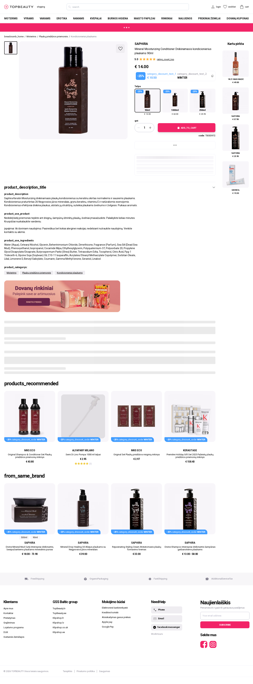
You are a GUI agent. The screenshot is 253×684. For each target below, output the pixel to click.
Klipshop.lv (58, 622)
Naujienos (185, 18)
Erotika (62, 18)
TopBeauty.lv (59, 608)
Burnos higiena (118, 18)
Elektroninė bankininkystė (115, 607)
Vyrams (29, 18)
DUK (6, 632)
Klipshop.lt (58, 618)
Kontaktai (8, 613)
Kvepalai (96, 18)
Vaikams (45, 18)
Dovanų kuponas (238, 18)
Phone (159, 610)
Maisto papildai (144, 18)
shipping (41, 7)
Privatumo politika (86, 671)
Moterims (11, 18)
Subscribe (225, 624)
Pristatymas (9, 618)
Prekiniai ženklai (209, 18)
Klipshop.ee (59, 632)
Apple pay (107, 622)
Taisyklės (67, 671)
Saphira (141, 44)
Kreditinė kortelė (110, 612)
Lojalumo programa (14, 627)
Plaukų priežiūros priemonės (36, 272)
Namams (78, 18)
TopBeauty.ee (59, 613)
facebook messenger (166, 627)
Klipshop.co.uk (60, 627)
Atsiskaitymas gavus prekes (116, 617)
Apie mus (8, 608)
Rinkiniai (166, 18)
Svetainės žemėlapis (14, 637)
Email (158, 618)
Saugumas (104, 671)
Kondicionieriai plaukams (70, 272)
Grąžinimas (9, 622)
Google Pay (107, 626)
